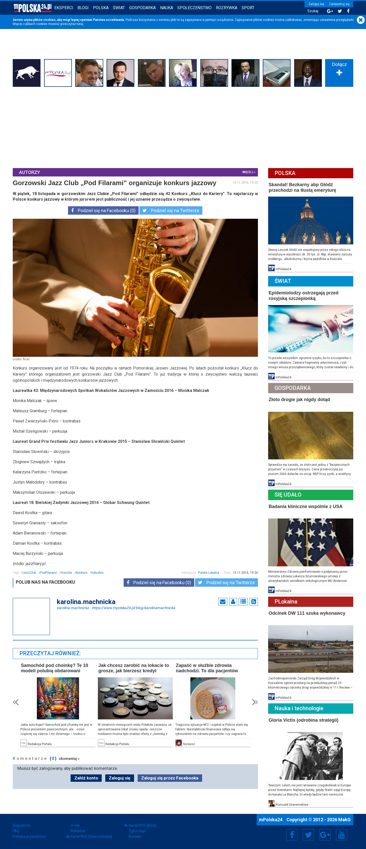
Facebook (292, 835)
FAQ (16, 831)
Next (255, 702)
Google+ (325, 835)
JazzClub (29, 572)
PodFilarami (48, 572)
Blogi (83, 7)
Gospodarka (142, 7)
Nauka (166, 7)
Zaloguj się (316, 4)
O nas (75, 825)
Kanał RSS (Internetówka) (91, 836)
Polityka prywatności (29, 836)
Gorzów (66, 572)
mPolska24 (271, 819)
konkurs (81, 572)
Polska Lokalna (208, 572)
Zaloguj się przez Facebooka (169, 777)
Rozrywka (226, 7)
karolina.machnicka (116, 607)
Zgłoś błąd (137, 831)
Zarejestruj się (339, 4)
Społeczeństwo (194, 7)
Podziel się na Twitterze (170, 210)
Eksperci (63, 7)
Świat (119, 7)
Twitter (308, 835)
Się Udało (288, 494)
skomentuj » (69, 759)
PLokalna (285, 601)
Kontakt (135, 836)
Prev (16, 702)
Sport (248, 7)
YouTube (341, 835)
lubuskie (97, 572)
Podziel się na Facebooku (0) (103, 210)
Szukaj (312, 11)
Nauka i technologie (298, 708)
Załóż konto (86, 777)
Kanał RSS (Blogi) (143, 825)
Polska (101, 7)
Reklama (78, 831)
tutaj (80, 24)
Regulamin (21, 825)
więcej (247, 172)
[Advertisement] (183, 126)
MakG (344, 819)
